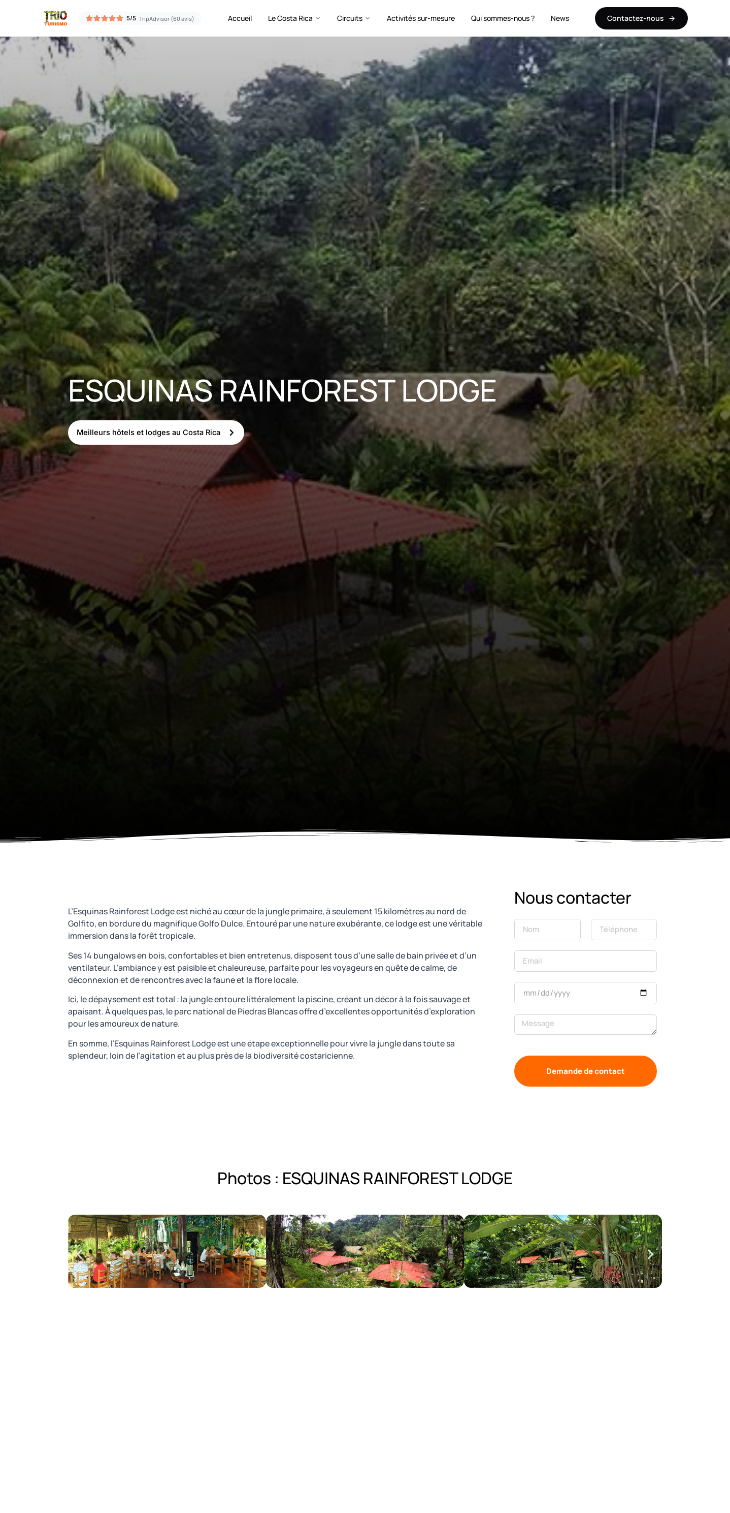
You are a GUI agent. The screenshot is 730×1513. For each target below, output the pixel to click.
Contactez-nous (641, 18)
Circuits (354, 18)
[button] (79, 1254)
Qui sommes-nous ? (503, 18)
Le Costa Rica (294, 18)
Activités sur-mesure (421, 18)
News (560, 18)
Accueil (240, 18)
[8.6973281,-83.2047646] (365, 1428)
